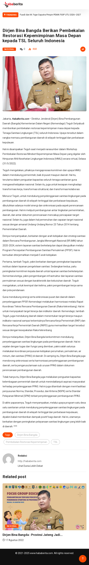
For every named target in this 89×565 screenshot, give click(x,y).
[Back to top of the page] (83, 558)
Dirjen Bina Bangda (27, 435)
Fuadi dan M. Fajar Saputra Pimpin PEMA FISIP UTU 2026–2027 (50, 14)
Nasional (9, 49)
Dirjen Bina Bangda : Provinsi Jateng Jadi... (33, 535)
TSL (55, 442)
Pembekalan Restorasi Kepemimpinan (26, 442)
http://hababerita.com (29, 461)
